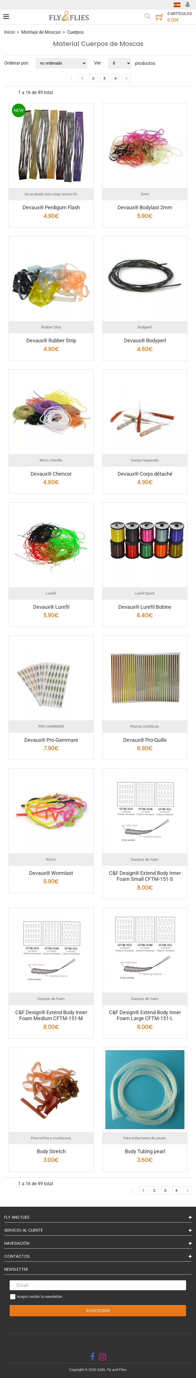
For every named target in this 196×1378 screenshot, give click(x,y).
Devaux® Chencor (51, 474)
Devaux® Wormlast (51, 873)
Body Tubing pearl (145, 1151)
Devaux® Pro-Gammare (51, 740)
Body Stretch (51, 1151)
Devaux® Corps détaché (145, 474)
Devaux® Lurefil (51, 607)
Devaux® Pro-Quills (145, 740)
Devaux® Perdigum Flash (51, 207)
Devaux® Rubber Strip (51, 340)
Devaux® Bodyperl (145, 340)
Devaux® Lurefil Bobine (144, 607)
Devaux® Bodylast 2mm (145, 207)
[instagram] (102, 1357)
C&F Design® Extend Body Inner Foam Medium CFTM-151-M (51, 1015)
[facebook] (92, 1357)
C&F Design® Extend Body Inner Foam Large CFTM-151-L (145, 1015)
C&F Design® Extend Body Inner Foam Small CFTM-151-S (145, 876)
